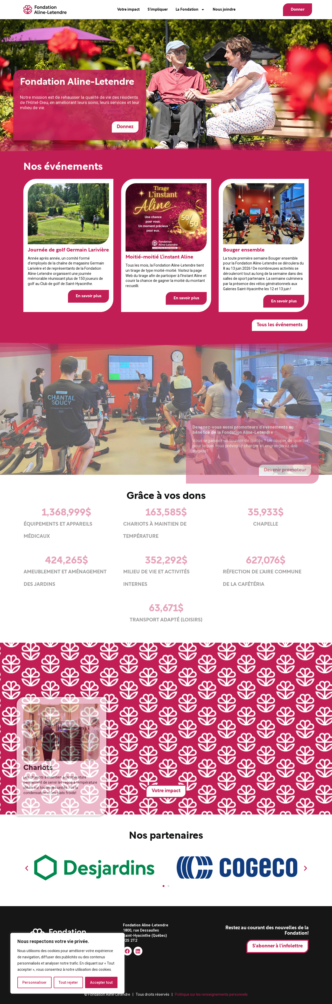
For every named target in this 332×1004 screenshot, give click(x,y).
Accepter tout (101, 982)
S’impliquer (158, 9)
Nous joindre (224, 9)
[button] (26, 868)
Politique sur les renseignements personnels (211, 994)
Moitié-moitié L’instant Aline (159, 257)
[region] (67, 963)
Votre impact (128, 9)
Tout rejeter (68, 982)
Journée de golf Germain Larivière (68, 249)
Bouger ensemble (244, 249)
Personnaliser (34, 982)
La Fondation (190, 9)
